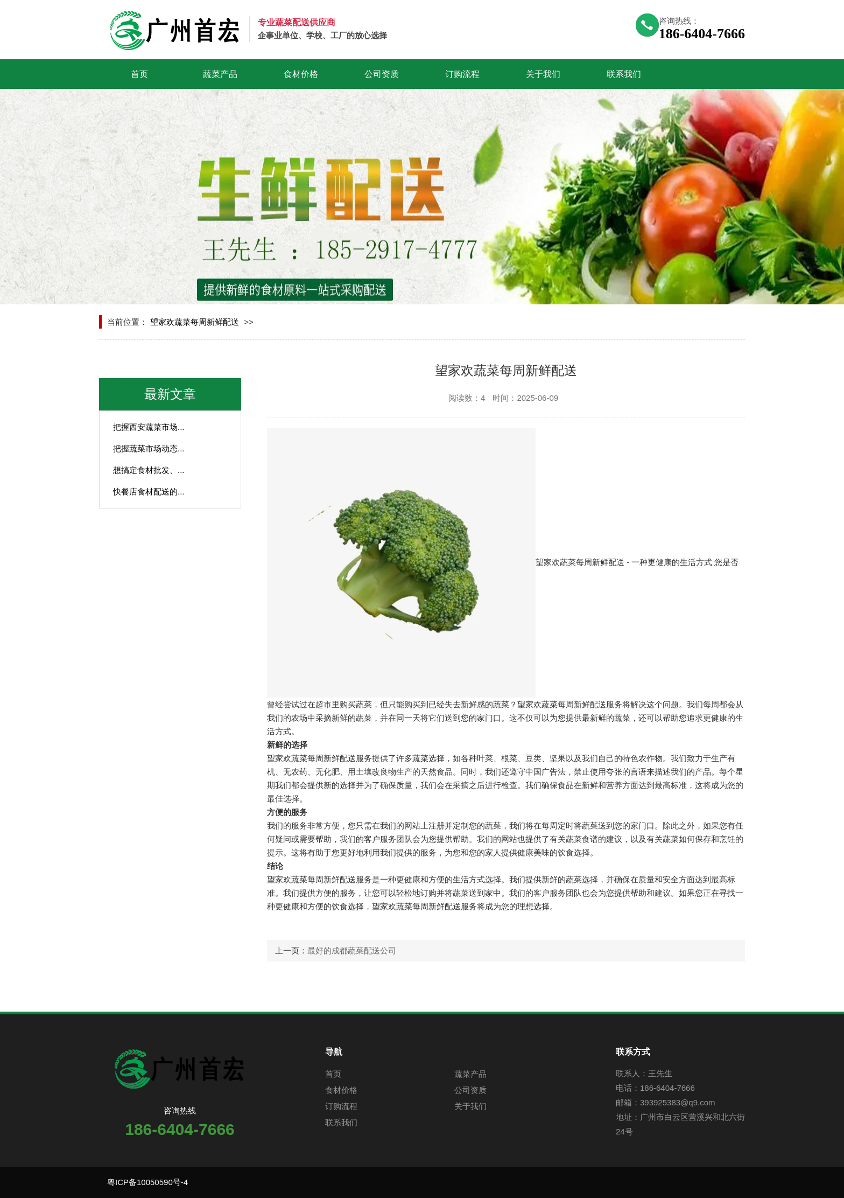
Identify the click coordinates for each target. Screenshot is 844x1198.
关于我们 (543, 74)
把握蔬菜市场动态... (149, 448)
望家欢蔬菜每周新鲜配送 (194, 321)
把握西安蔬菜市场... (149, 426)
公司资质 (381, 74)
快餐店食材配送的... (149, 491)
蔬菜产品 (220, 74)
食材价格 (301, 74)
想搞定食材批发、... (149, 470)
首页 (139, 74)
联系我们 (624, 74)
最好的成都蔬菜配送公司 (351, 950)
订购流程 (462, 74)
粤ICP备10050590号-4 (147, 1182)
